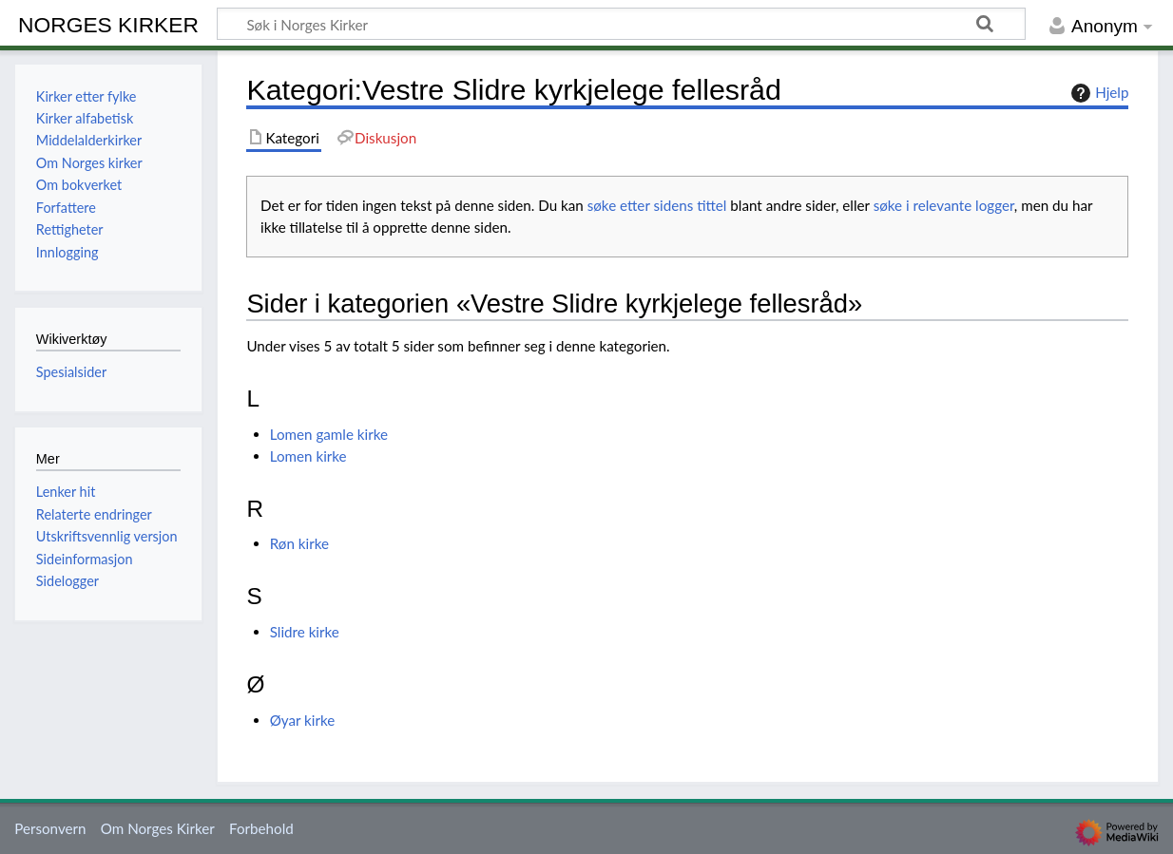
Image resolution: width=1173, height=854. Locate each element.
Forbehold (261, 828)
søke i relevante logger (944, 205)
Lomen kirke (308, 456)
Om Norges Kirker (158, 828)
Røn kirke (299, 543)
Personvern (50, 828)
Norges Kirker (108, 24)
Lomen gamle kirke (329, 434)
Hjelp (1097, 93)
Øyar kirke (303, 720)
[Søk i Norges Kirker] (621, 24)
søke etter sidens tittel (657, 205)
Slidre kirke (304, 631)
